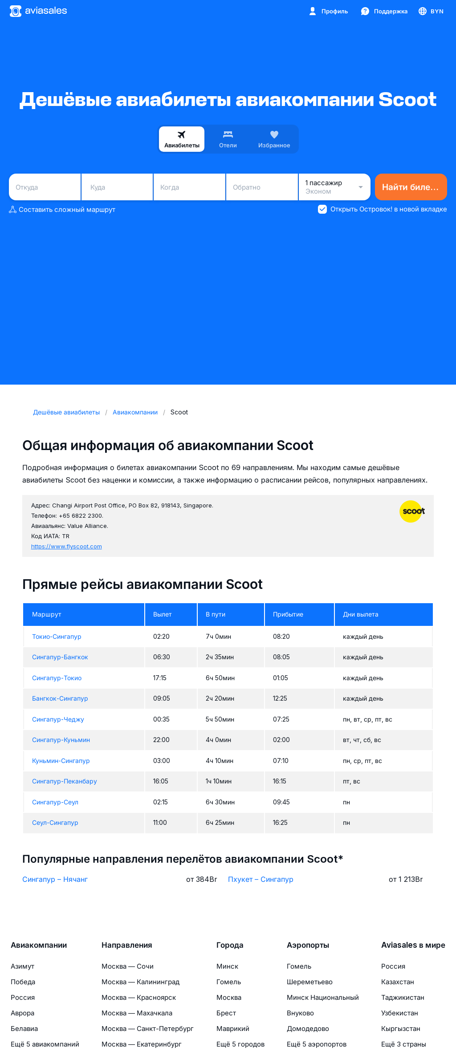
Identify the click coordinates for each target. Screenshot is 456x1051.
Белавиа (24, 1028)
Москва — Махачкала (137, 1013)
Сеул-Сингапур (55, 822)
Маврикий (232, 1028)
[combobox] (45, 187)
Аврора (22, 1013)
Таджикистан (402, 997)
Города (230, 945)
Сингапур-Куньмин (61, 739)
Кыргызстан (400, 1028)
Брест (226, 1013)
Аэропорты (308, 945)
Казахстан (397, 982)
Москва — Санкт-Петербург (148, 1028)
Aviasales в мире (413, 945)
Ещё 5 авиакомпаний (45, 1044)
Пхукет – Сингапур (260, 879)
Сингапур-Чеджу (58, 719)
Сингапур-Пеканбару (64, 781)
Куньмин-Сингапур (61, 760)
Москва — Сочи (128, 966)
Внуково (300, 1013)
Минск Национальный (323, 997)
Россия (23, 997)
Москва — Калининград (140, 982)
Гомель (228, 982)
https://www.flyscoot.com (66, 546)
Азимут (22, 966)
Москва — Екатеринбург (142, 1044)
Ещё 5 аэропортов (316, 1044)
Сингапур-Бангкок (60, 657)
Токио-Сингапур (56, 636)
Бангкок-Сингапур (60, 698)
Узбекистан (399, 1013)
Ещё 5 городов (240, 1044)
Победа (23, 982)
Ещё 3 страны (403, 1044)
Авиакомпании (39, 945)
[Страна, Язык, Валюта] (430, 11)
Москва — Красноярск (139, 997)
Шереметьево (310, 982)
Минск (227, 966)
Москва (228, 997)
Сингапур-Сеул (55, 802)
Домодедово (308, 1028)
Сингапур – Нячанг (55, 879)
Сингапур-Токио (56, 678)
